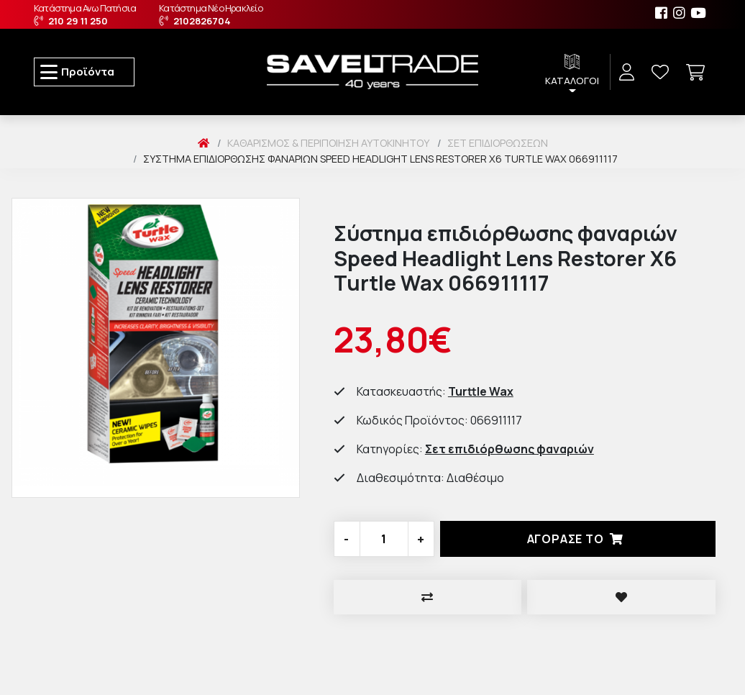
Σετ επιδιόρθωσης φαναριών (509, 449)
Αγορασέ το (578, 539)
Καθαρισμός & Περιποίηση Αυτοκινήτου (328, 143)
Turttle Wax (480, 391)
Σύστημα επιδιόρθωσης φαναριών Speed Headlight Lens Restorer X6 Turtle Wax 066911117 (380, 158)
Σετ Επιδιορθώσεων (497, 143)
